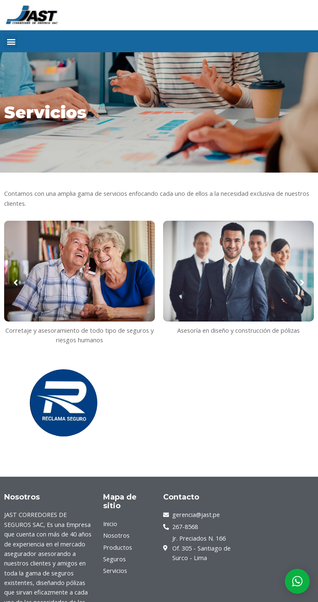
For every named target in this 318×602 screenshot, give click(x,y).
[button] (11, 41)
